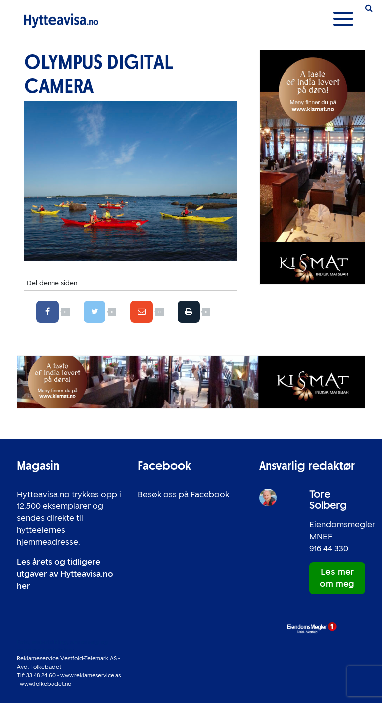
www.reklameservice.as (90, 675)
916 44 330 (328, 548)
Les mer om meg (337, 578)
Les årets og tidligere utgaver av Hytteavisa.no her (65, 574)
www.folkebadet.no (45, 683)
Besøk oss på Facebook (183, 494)
